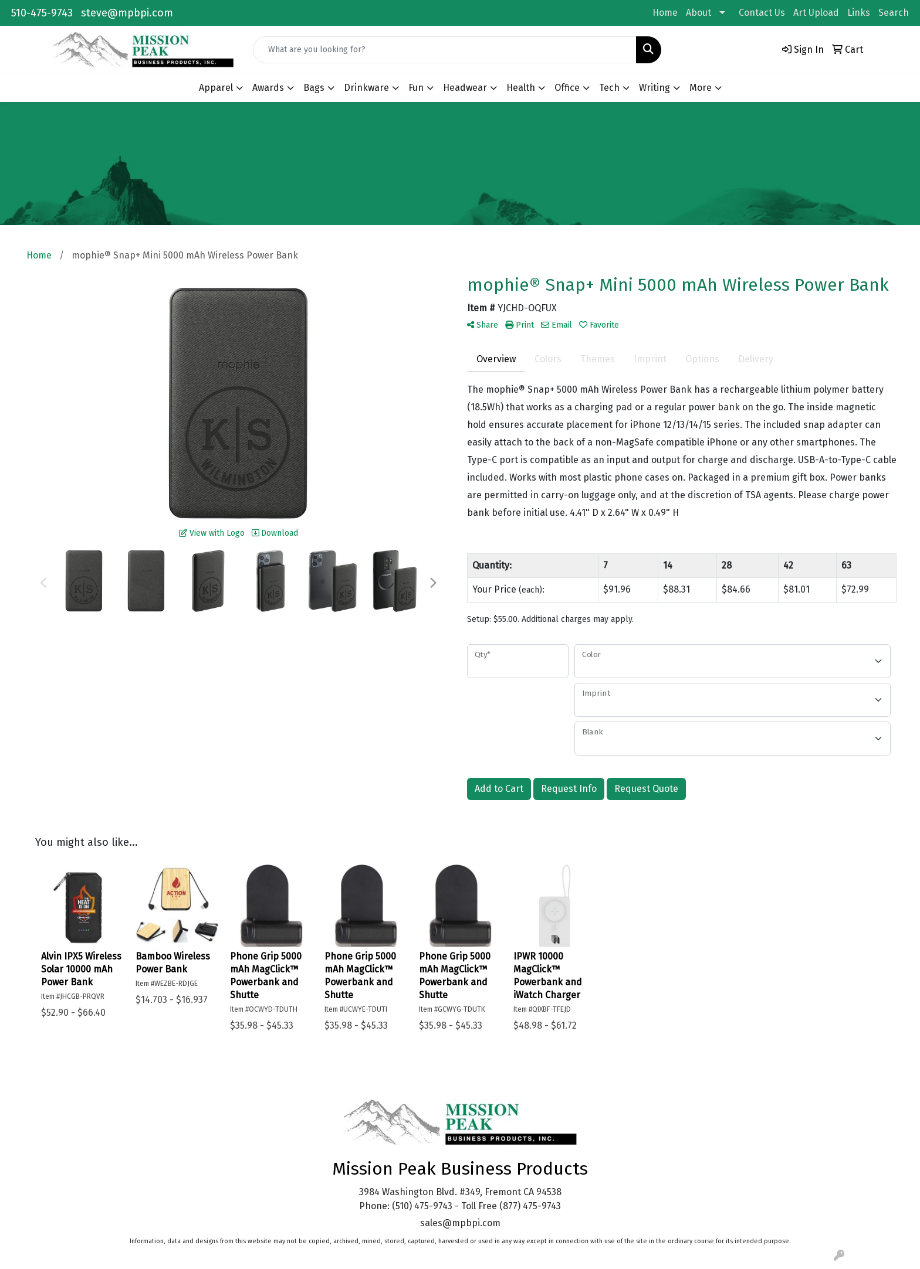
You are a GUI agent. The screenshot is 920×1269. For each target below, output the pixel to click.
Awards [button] (268, 87)
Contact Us (762, 12)
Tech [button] (609, 87)
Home (665, 12)
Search (893, 12)
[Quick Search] (445, 49)
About (698, 12)
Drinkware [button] (366, 87)
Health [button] (520, 87)
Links (858, 12)
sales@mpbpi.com (460, 1223)
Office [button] (567, 87)
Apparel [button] (216, 87)
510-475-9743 (42, 12)
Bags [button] (313, 87)
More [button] (700, 87)
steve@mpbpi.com (127, 12)
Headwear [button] (465, 87)
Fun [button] (416, 87)
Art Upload (816, 12)
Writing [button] (654, 87)
